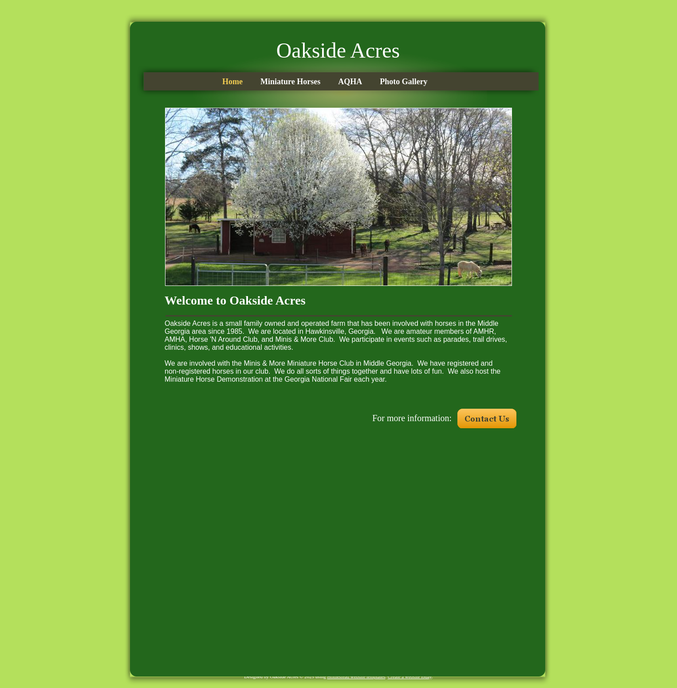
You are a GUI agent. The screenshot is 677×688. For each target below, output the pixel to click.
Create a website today (410, 676)
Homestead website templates (356, 676)
